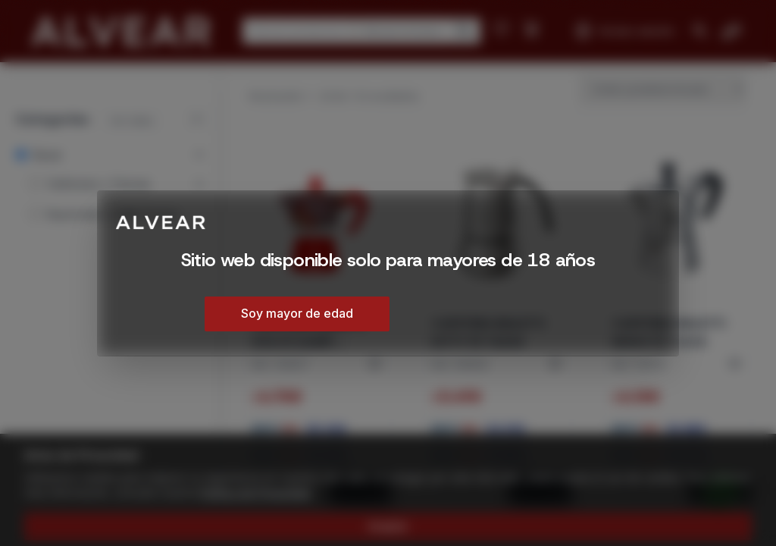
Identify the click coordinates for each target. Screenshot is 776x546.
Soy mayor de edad (297, 313)
